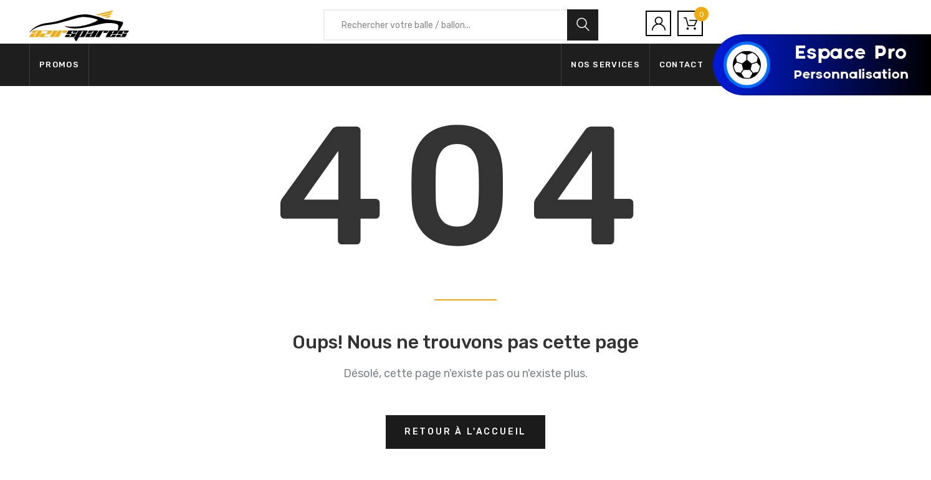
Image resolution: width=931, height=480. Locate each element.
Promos (59, 64)
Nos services (605, 64)
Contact (681, 64)
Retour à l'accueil (465, 431)
